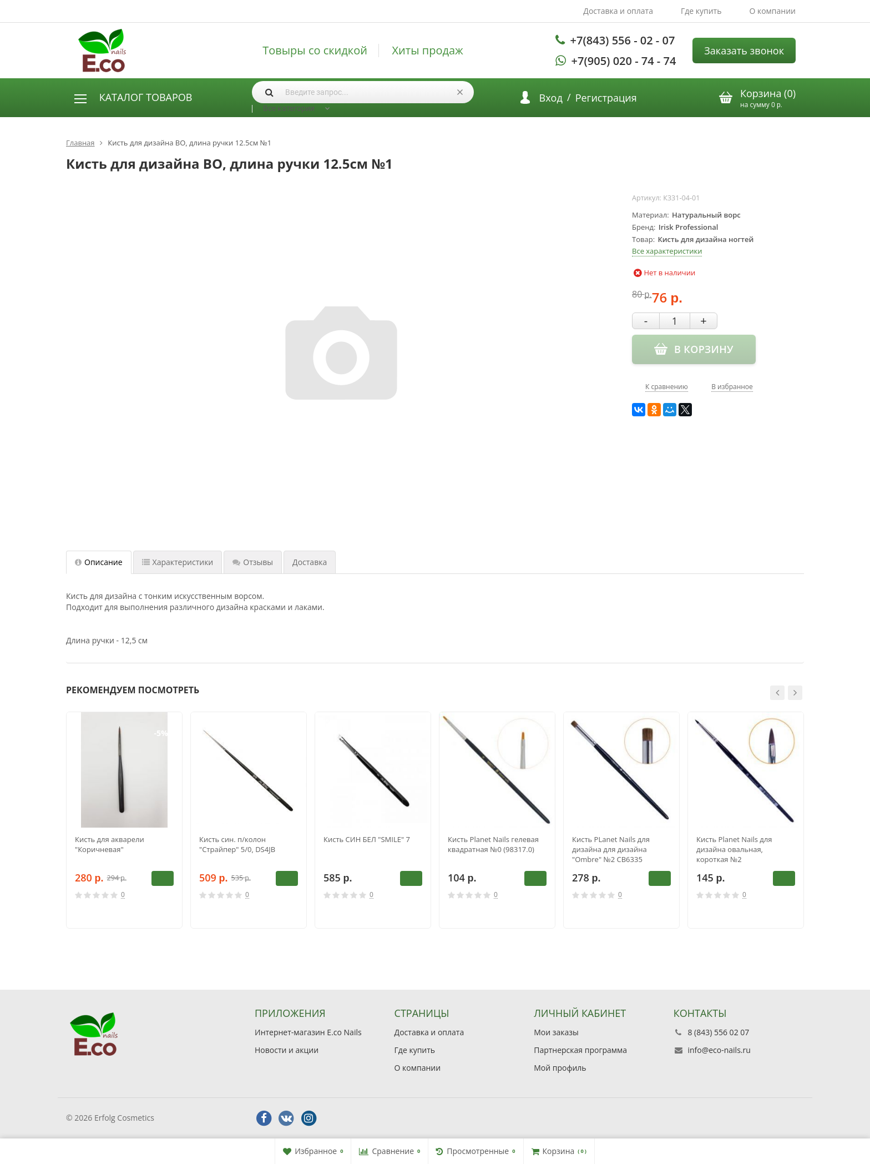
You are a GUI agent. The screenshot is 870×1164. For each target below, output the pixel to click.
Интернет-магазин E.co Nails (308, 1032)
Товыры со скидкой (314, 50)
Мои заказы (556, 1032)
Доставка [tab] (309, 562)
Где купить (701, 11)
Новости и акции (286, 1050)
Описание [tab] (99, 562)
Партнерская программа (580, 1050)
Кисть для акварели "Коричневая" (109, 844)
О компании (772, 11)
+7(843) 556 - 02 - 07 (622, 40)
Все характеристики (667, 251)
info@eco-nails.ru (718, 1050)
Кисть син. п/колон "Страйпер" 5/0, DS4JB (237, 844)
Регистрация (606, 97)
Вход (551, 97)
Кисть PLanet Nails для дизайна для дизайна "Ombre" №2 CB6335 (611, 849)
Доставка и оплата (618, 11)
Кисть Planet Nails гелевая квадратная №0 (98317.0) (493, 844)
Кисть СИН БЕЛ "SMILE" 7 (366, 839)
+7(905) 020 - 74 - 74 (623, 60)
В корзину (162, 878)
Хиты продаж (427, 50)
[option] (124, 820)
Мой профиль (560, 1067)
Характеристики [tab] (178, 562)
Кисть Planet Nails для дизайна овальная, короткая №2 (734, 849)
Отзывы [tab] (252, 562)
